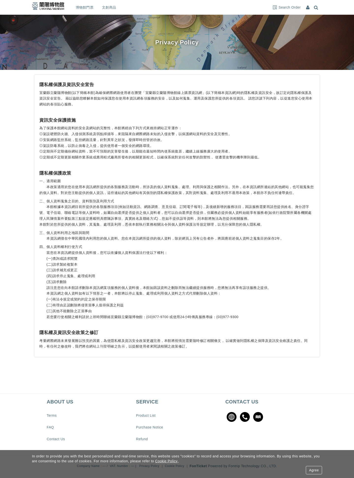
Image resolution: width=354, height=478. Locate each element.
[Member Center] (308, 7)
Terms (52, 415)
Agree (314, 470)
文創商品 (118, 7)
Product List (146, 415)
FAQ (50, 427)
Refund (142, 439)
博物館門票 (94, 7)
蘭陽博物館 (52, 7)
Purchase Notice (149, 427)
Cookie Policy (166, 461)
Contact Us (56, 439)
